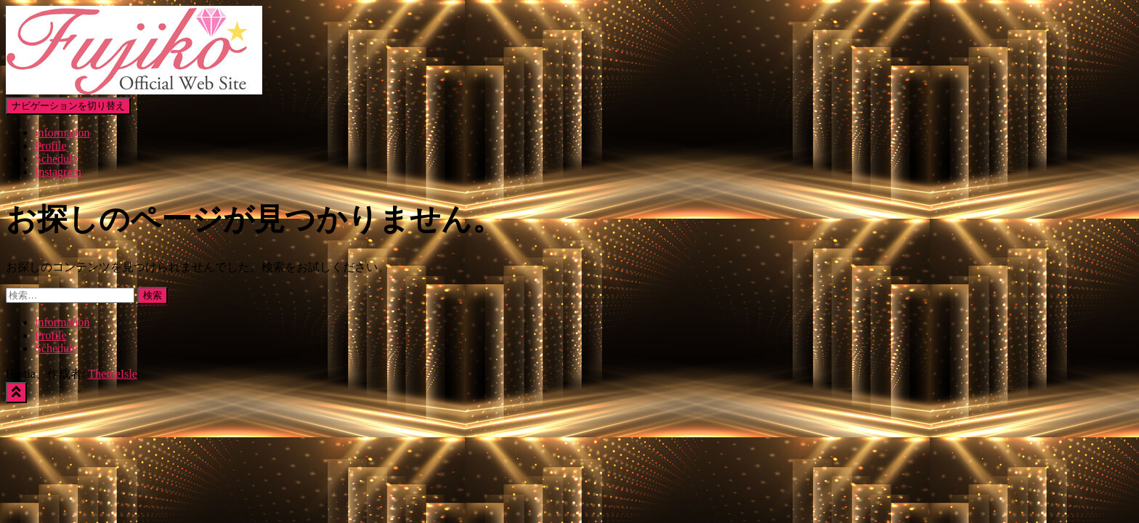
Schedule (56, 159)
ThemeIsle (112, 374)
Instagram (58, 172)
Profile (51, 145)
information (62, 132)
